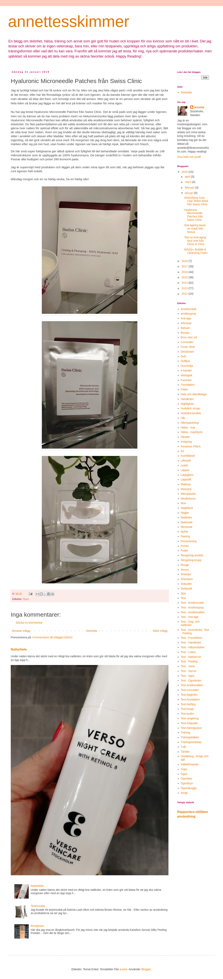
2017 (185, 266)
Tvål (183, 746)
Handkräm (187, 399)
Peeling (185, 536)
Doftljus (185, 361)
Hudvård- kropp (190, 408)
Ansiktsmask (189, 309)
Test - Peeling (189, 661)
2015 (185, 277)
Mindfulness (188, 498)
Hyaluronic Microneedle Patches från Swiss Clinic (193, 214)
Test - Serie (188, 666)
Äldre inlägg (160, 630)
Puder (184, 550)
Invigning (186, 441)
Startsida (91, 630)
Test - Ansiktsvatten (193, 612)
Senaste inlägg (21, 630)
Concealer (187, 342)
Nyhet (184, 531)
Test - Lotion (188, 652)
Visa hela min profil (189, 156)
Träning (185, 732)
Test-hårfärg (188, 704)
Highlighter (187, 403)
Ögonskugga (189, 788)
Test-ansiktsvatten (192, 685)
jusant (123, 969)
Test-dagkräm (189, 694)
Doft (183, 356)
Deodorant (187, 351)
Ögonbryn (187, 783)
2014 (185, 282)
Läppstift (186, 479)
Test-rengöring (190, 718)
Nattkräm (186, 517)
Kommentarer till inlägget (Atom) (52, 637)
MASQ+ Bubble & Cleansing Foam (195, 251)
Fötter (184, 389)
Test (183, 598)
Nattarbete (19, 649)
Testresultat (38, 906)
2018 (185, 261)
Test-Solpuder (189, 723)
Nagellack (187, 508)
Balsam (185, 328)
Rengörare (37, 925)
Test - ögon (188, 675)
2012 (185, 293)
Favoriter (186, 380)
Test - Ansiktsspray (192, 607)
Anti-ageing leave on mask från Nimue (195, 229)
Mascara (186, 489)
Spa (183, 593)
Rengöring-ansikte (192, 555)
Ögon (26, 599)
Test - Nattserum (191, 656)
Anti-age (186, 318)
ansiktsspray (188, 313)
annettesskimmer (68, 21)
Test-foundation (190, 699)
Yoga (184, 769)
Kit (182, 451)
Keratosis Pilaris (191, 446)
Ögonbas (186, 778)
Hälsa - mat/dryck (191, 432)
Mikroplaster (188, 493)
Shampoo (187, 579)
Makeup (186, 484)
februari (190, 187)
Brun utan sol (189, 337)
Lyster (184, 465)
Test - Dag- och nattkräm (190, 623)
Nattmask (187, 522)
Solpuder (186, 583)
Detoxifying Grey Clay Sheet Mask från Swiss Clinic (196, 201)
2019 (185, 171)
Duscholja (187, 365)
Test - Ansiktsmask (192, 602)
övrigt (184, 792)
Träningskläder (190, 737)
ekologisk (186, 375)
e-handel (186, 370)
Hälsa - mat (188, 427)
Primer (185, 546)
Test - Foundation (191, 637)
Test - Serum (189, 671)
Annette (199, 107)
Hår (183, 418)
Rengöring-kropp (191, 560)
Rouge (185, 564)
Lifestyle (186, 460)
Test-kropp (187, 708)
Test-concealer (190, 689)
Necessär (187, 526)
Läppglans (187, 474)
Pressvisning (189, 541)
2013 (185, 288)
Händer (185, 436)
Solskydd (186, 588)
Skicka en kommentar (29, 622)
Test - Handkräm (191, 642)
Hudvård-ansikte (191, 413)
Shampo (186, 574)
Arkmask (186, 323)
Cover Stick (188, 346)
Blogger (146, 969)
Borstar (185, 332)
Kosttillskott (188, 455)
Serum (185, 569)
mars (188, 182)
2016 (185, 272)
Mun (183, 503)
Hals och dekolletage (194, 394)
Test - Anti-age (190, 616)
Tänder (185, 751)
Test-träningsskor (191, 728)
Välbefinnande (190, 764)
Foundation (188, 384)
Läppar (185, 470)
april (188, 176)
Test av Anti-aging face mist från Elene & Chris (195, 241)
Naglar (185, 512)
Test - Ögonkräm (191, 680)
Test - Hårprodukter (193, 647)
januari (189, 193)
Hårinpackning (190, 422)
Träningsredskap (191, 742)
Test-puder (187, 713)
